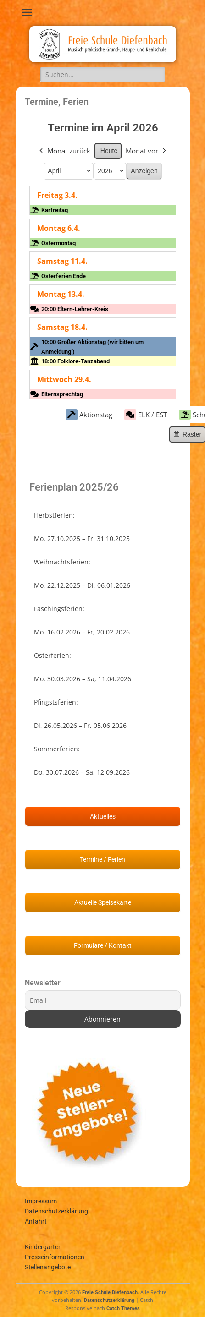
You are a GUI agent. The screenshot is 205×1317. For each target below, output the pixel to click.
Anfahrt (36, 1221)
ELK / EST (145, 414)
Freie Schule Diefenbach (110, 1292)
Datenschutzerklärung (56, 1211)
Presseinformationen (54, 1257)
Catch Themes (123, 1309)
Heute (108, 150)
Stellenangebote (48, 1267)
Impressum (41, 1201)
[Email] (103, 1000)
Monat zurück (63, 150)
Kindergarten (43, 1247)
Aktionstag (88, 414)
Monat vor (147, 150)
